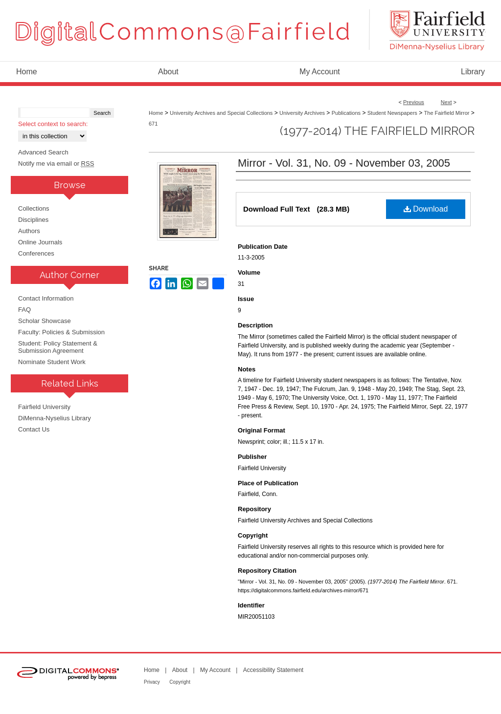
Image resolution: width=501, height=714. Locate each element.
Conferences (36, 253)
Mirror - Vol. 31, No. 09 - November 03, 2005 (344, 163)
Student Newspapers (392, 113)
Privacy (152, 682)
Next (446, 102)
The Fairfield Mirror (447, 113)
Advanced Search (43, 152)
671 (153, 124)
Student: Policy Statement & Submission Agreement (57, 347)
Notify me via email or (56, 163)
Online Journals (40, 242)
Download (426, 209)
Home (156, 113)
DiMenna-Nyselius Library (54, 418)
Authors (29, 231)
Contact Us (33, 429)
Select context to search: (53, 124)
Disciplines (33, 219)
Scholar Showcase (44, 321)
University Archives (302, 113)
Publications (346, 113)
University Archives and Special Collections (221, 113)
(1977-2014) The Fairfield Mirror (377, 131)
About (179, 670)
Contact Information (45, 298)
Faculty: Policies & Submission (61, 332)
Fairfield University (44, 407)
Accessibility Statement (273, 670)
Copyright (179, 682)
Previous (413, 102)
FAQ (24, 309)
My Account (215, 670)
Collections (33, 208)
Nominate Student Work (52, 362)
